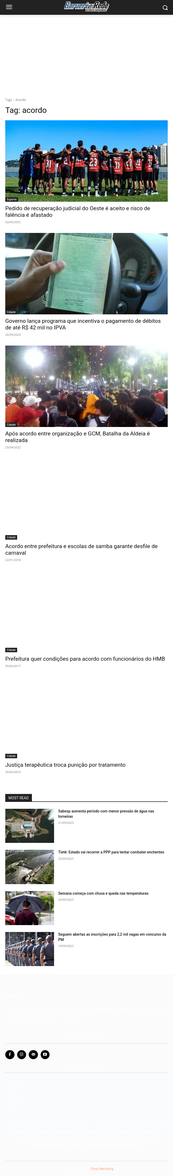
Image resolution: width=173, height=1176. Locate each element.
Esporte (12, 199)
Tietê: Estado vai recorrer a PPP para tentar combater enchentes (111, 852)
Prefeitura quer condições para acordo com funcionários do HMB (85, 659)
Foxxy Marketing (102, 1168)
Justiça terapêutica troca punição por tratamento (65, 765)
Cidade (11, 312)
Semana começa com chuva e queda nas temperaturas (103, 893)
